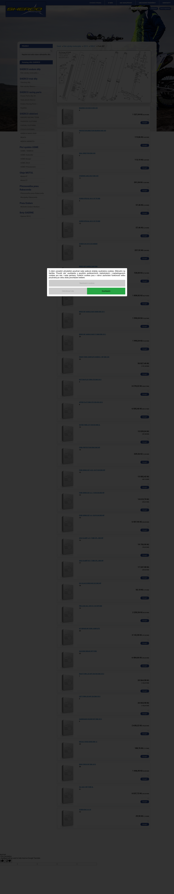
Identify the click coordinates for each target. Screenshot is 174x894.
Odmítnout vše (68, 291)
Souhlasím (106, 291)
